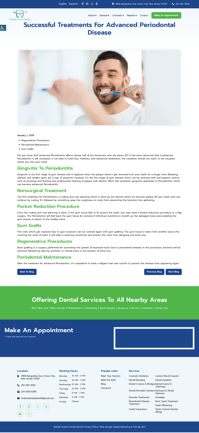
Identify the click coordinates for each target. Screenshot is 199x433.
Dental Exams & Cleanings (164, 385)
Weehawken (74, 308)
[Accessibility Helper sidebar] (3, 28)
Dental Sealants (163, 380)
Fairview (135, 308)
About (91, 15)
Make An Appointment (166, 15)
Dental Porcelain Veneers (138, 392)
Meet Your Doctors (111, 376)
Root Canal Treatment (167, 401)
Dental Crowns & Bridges (138, 385)
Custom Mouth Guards (167, 376)
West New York (39, 308)
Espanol (71, 4)
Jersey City (161, 308)
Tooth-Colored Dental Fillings (167, 411)
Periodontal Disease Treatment (140, 403)
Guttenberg (90, 308)
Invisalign (160, 397)
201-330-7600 (182, 4)
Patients (131, 15)
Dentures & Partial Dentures (165, 392)
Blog (103, 384)
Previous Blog (153, 272)
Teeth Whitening (164, 405)
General (103, 15)
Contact (144, 15)
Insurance (106, 388)
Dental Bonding (137, 380)
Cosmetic (117, 15)
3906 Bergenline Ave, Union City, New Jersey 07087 (140, 4)
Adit (143, 427)
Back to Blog (27, 272)
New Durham (58, 308)
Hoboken (148, 308)
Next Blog (173, 272)
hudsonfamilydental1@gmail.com (39, 398)
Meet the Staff (109, 380)
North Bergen (107, 308)
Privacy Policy (91, 427)
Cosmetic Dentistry (140, 376)
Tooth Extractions (138, 409)
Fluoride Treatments (140, 397)
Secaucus (123, 308)
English (61, 4)
